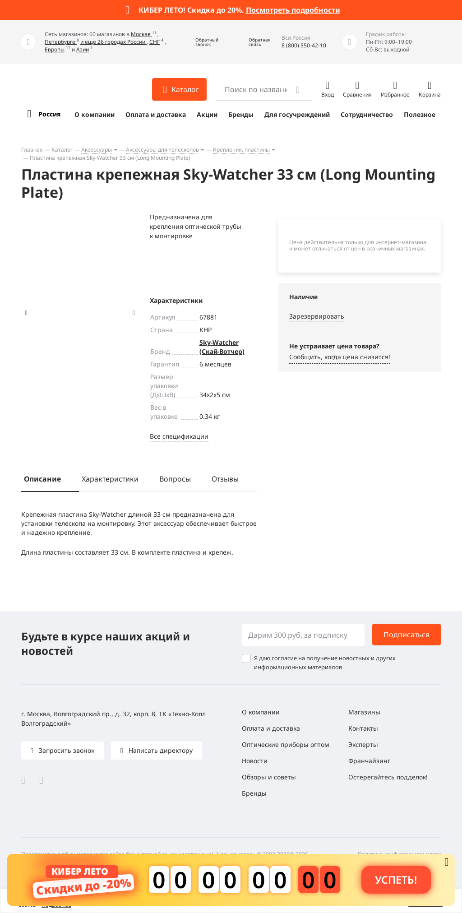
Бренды (241, 114)
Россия (49, 114)
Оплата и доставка (155, 114)
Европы (55, 49)
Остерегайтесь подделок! (388, 777)
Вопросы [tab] (175, 479)
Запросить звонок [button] (65, 750)
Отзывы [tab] (225, 479)
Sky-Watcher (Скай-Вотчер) (222, 347)
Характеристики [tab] (110, 479)
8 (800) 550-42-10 (304, 45)
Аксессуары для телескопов (162, 149)
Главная (32, 149)
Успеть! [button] (396, 879)
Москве (141, 34)
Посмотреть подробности (293, 10)
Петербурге (61, 42)
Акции (207, 114)
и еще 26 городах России (113, 42)
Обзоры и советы (269, 777)
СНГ (154, 42)
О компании (94, 114)
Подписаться (406, 635)
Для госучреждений (297, 114)
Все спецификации (179, 436)
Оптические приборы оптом (285, 744)
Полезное (419, 114)
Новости (255, 760)
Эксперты (363, 744)
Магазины (364, 712)
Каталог (62, 149)
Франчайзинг (369, 760)
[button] (200, 42)
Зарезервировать (316, 316)
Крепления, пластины (241, 149)
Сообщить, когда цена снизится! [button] (339, 356)
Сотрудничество (367, 114)
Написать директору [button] (160, 750)
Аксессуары (96, 149)
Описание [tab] (42, 479)
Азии (82, 49)
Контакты (363, 728)
